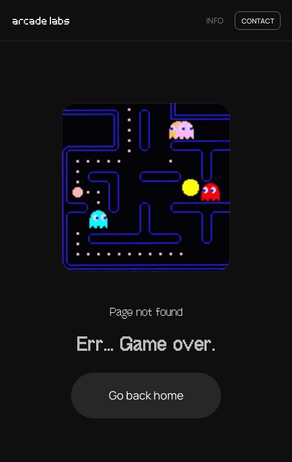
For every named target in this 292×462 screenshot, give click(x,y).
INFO (214, 20)
